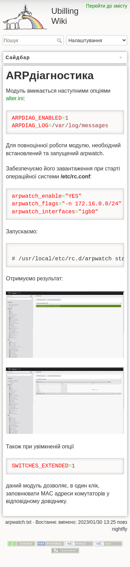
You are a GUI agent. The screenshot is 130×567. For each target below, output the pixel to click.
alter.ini (15, 98)
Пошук (60, 40)
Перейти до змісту (106, 6)
